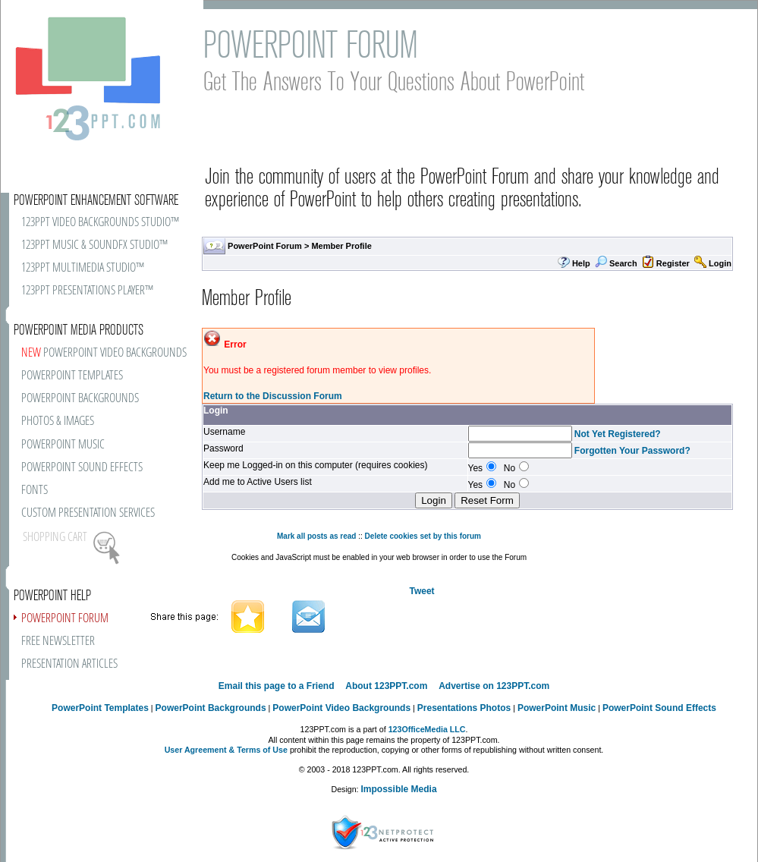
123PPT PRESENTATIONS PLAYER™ (87, 291)
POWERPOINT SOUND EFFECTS (82, 468)
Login (720, 263)
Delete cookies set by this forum (423, 536)
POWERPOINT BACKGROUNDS (80, 399)
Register (673, 263)
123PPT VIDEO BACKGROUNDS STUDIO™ (100, 223)
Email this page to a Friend (277, 686)
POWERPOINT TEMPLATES (72, 376)
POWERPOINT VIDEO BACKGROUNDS (104, 353)
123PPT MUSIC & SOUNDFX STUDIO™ (94, 245)
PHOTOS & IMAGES (57, 421)
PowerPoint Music (556, 708)
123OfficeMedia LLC (427, 729)
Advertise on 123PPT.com (494, 686)
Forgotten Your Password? (632, 450)
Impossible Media (399, 789)
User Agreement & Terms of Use (226, 749)
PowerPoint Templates (100, 708)
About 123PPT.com (386, 686)
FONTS (34, 490)
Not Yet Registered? (617, 434)
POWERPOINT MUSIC (63, 445)
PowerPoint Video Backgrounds (341, 708)
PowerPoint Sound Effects (659, 708)
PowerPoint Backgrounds (211, 708)
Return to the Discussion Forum (272, 396)
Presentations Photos (464, 708)
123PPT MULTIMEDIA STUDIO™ (82, 268)
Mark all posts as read (317, 536)
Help (581, 263)
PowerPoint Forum (265, 245)
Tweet (421, 591)
